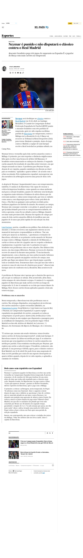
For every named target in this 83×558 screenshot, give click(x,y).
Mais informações (13, 472)
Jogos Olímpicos (58, 36)
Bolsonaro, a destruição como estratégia (71, 137)
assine (70, 23)
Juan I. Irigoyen (14, 66)
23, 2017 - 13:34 (19, 68)
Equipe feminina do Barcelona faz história (7, 141)
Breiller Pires (23, 445)
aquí (44, 473)
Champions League (9, 308)
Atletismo (65, 36)
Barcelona (11, 41)
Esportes (8, 35)
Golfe (74, 36)
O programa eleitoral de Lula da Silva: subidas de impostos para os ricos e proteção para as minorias (71, 147)
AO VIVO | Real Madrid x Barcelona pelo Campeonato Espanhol (6, 133)
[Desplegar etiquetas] (53, 465)
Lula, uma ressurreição (73, 141)
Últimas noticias (68, 133)
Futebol (51, 36)
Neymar (18, 118)
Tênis (70, 36)
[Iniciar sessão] (77, 23)
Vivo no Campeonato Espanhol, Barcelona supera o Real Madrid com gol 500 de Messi (36, 442)
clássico (40, 118)
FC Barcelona (36, 465)
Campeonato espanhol (26, 465)
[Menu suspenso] (3, 27)
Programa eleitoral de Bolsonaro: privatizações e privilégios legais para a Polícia (71, 154)
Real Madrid (20, 121)
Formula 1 (78, 36)
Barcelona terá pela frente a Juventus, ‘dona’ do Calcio (34, 453)
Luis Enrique (7, 227)
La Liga (42, 465)
